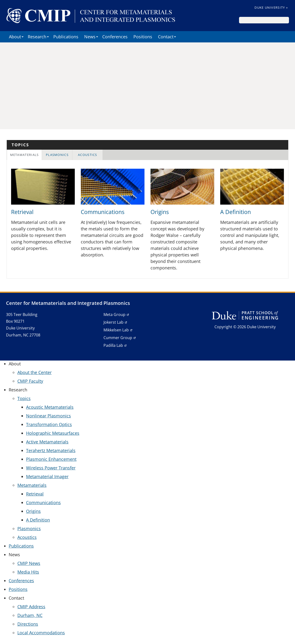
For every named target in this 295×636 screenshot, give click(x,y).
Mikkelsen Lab (116, 330)
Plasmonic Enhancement (51, 459)
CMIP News (28, 563)
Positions (142, 37)
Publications (65, 37)
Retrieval (22, 212)
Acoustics (87, 155)
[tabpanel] (147, 221)
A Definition (235, 212)
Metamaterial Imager (47, 476)
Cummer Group (117, 337)
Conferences (115, 37)
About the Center (34, 372)
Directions (27, 624)
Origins (160, 212)
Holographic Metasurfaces (52, 433)
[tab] (24, 155)
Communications (102, 212)
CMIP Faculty (30, 381)
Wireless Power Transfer (50, 468)
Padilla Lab (113, 345)
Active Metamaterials (47, 442)
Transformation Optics (49, 424)
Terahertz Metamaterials (50, 450)
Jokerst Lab (113, 322)
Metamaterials (24, 155)
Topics (24, 398)
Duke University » (271, 7)
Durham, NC (29, 615)
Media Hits (28, 572)
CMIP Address (31, 606)
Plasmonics (57, 155)
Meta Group (114, 314)
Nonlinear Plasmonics (48, 416)
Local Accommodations (41, 633)
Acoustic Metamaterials (50, 407)
